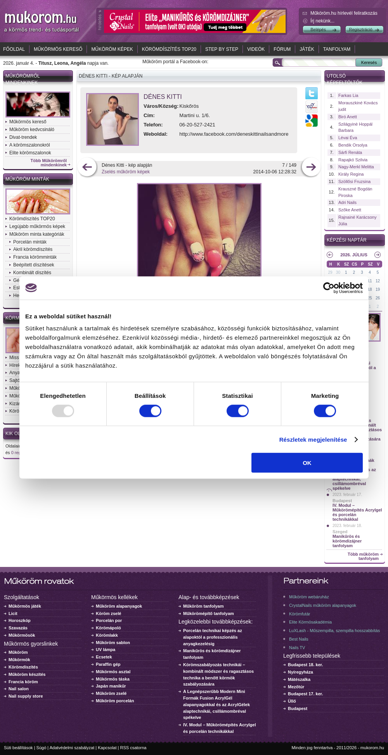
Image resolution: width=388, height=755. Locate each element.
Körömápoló (108, 627)
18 (370, 289)
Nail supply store (26, 696)
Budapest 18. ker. (305, 664)
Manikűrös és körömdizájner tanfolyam (347, 541)
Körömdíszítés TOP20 (169, 49)
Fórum (282, 49)
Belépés (318, 29)
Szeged (340, 531)
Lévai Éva (347, 137)
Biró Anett (347, 116)
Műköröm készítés (27, 674)
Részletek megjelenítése (313, 439)
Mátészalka (299, 679)
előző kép (87, 167)
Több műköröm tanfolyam (363, 556)
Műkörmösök (22, 635)
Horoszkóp (20, 620)
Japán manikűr (111, 686)
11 (370, 281)
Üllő (292, 701)
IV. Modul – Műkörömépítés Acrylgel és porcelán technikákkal (357, 512)
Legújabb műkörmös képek (37, 226)
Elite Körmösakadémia (310, 622)
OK (307, 463)
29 (330, 272)
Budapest (342, 500)
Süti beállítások (18, 747)
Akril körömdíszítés (32, 249)
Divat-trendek (23, 137)
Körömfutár (299, 614)
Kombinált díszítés (32, 272)
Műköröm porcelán (115, 700)
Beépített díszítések (33, 265)
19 (378, 289)
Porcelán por (109, 620)
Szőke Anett (349, 209)
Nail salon (19, 688)
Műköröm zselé (111, 693)
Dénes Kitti (163, 96)
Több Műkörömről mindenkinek (49, 163)
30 (338, 272)
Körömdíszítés (23, 667)
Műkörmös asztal (113, 671)
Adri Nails (347, 202)
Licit (13, 613)
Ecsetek (104, 657)
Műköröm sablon (113, 642)
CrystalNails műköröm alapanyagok (322, 605)
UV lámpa (105, 649)
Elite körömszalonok (30, 152)
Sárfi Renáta (350, 152)
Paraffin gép (108, 664)
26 (378, 298)
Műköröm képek (112, 49)
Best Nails (298, 639)
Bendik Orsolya (352, 145)
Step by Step (221, 49)
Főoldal (14, 49)
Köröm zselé (108, 613)
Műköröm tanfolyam (203, 606)
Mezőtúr (296, 686)
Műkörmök (19, 659)
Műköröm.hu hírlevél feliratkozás (344, 13)
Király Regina (351, 174)
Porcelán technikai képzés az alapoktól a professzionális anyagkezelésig (212, 637)
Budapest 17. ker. (305, 693)
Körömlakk (107, 635)
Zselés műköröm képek (126, 171)
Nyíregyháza (300, 672)
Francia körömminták (35, 257)
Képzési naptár (347, 240)
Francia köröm (23, 681)
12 (378, 281)
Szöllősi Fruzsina (354, 181)
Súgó (41, 747)
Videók (256, 49)
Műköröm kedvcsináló (31, 129)
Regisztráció (360, 29)
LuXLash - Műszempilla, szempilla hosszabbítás (334, 630)
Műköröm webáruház (309, 596)
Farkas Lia (348, 95)
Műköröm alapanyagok (119, 606)
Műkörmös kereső (58, 49)
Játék (307, 49)
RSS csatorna (133, 747)
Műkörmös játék (25, 606)
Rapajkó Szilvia (352, 159)
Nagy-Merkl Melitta (356, 166)
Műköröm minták (27, 179)
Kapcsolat (107, 747)
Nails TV (297, 647)
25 (370, 298)
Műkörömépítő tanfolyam (208, 613)
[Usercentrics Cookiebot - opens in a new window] (329, 288)
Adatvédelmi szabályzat (72, 747)
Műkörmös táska (113, 679)
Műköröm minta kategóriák (36, 234)
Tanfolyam (337, 49)
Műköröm (18, 652)
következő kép (311, 167)
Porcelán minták (30, 242)
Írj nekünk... (322, 21)
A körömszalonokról (29, 145)
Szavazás (18, 627)
